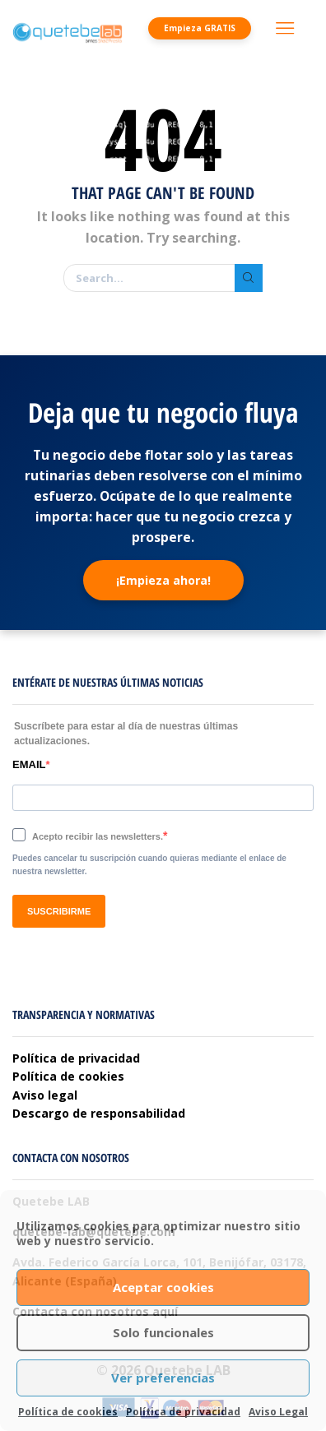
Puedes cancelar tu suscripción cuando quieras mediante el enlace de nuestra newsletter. (149, 865)
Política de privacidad (183, 1412)
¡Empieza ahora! (163, 580)
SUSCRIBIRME (59, 911)
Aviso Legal (278, 1412)
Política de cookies (68, 1412)
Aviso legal (44, 1095)
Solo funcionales (163, 1332)
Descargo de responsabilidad (98, 1113)
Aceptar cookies (163, 1287)
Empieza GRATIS (199, 28)
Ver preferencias (163, 1377)
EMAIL (28, 764)
